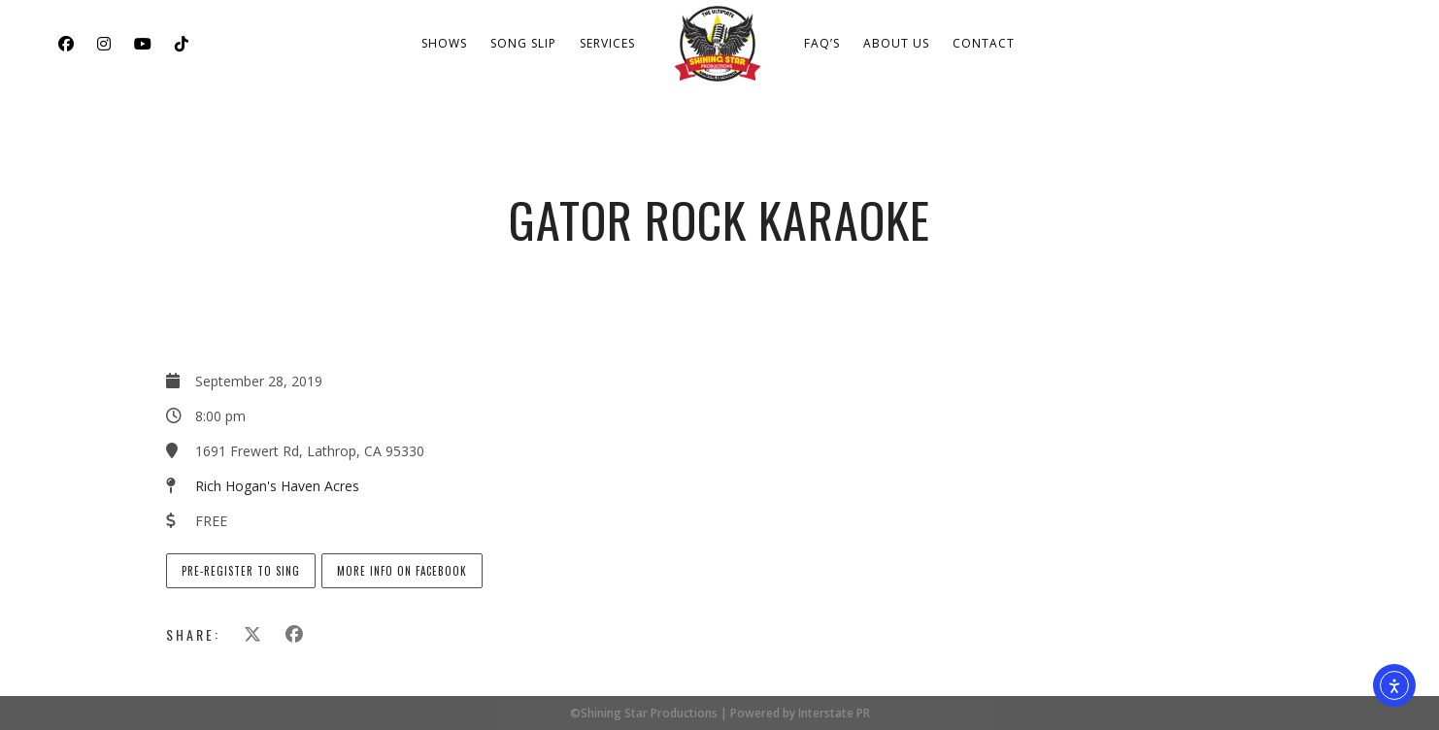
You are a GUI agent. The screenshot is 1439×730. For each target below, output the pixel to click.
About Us (896, 43)
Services (607, 43)
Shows (444, 43)
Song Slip (523, 43)
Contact (984, 43)
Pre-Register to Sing (241, 571)
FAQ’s (822, 43)
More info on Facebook (402, 571)
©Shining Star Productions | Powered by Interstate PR (720, 713)
